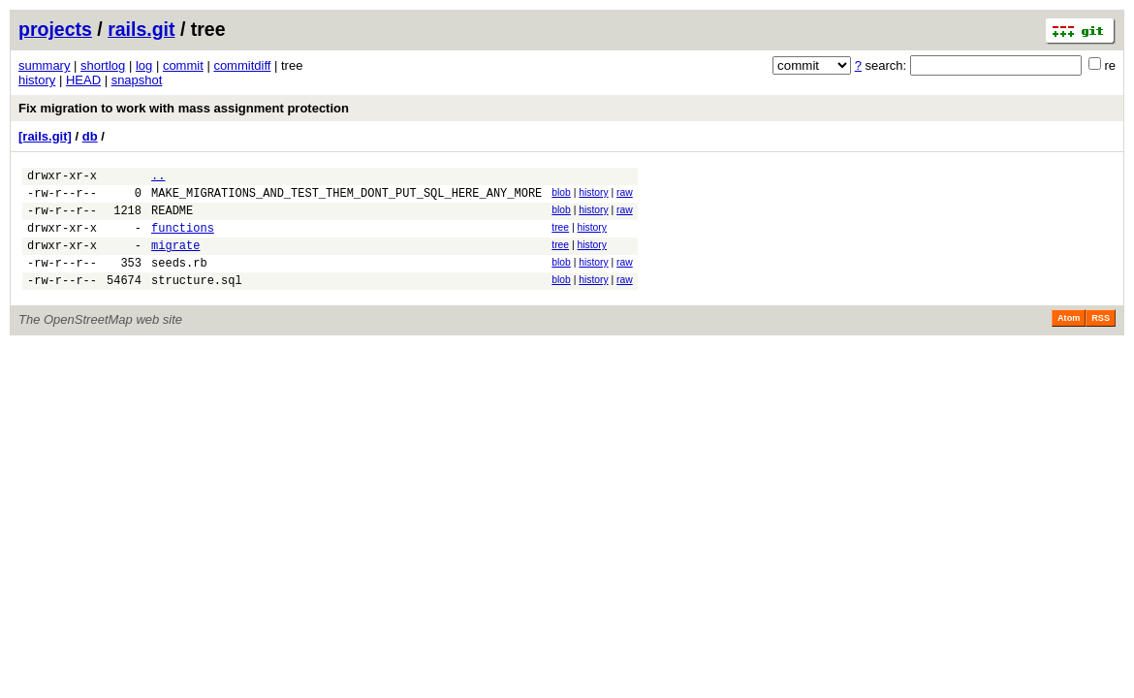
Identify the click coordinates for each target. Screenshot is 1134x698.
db (90, 136)
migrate (175, 259)
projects (55, 29)
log (144, 65)
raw (624, 195)
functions (182, 239)
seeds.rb (179, 279)
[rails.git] (45, 136)
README (172, 218)
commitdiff (241, 65)
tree (560, 236)
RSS (1100, 338)
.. (158, 178)
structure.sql (196, 300)
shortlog (102, 65)
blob (561, 195)
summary (44, 65)
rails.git (141, 29)
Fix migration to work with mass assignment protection (183, 108)
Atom (1068, 338)
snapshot (137, 80)
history (36, 80)
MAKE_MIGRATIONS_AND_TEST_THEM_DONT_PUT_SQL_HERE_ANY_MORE (346, 198)
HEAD (83, 80)
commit (183, 65)
